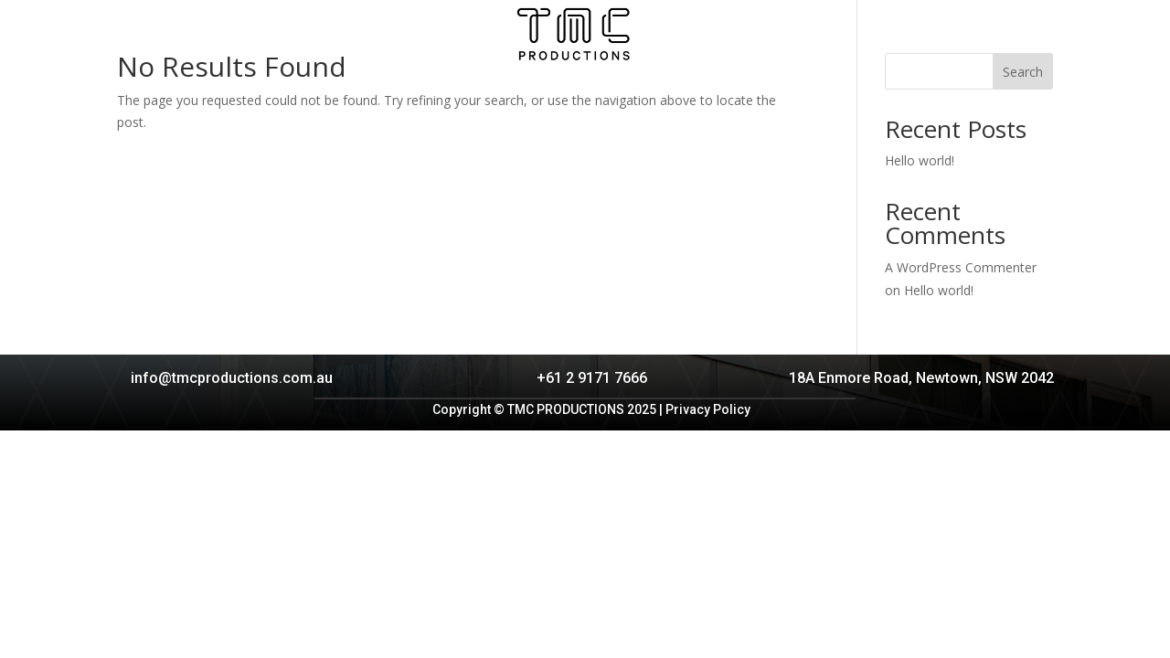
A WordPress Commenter (961, 267)
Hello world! (919, 160)
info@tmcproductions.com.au (232, 378)
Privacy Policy (707, 409)
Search (1023, 71)
